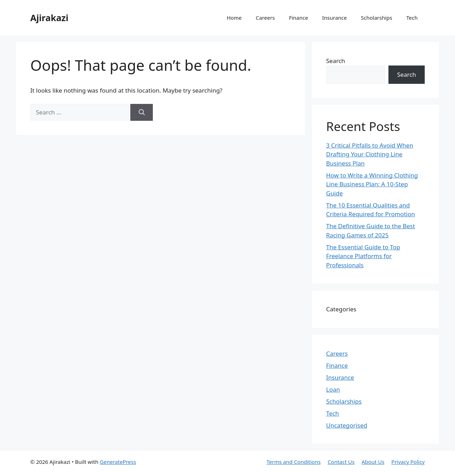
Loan (333, 389)
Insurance (334, 17)
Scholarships (376, 17)
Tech (412, 17)
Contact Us (341, 461)
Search (335, 61)
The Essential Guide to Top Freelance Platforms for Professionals (363, 256)
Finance (298, 17)
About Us (373, 461)
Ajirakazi (49, 18)
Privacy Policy (408, 461)
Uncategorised (346, 425)
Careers (265, 17)
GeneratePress (118, 461)
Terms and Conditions (294, 461)
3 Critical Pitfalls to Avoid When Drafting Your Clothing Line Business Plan (369, 154)
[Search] (141, 112)
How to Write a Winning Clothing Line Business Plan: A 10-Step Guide (372, 184)
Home (234, 17)
